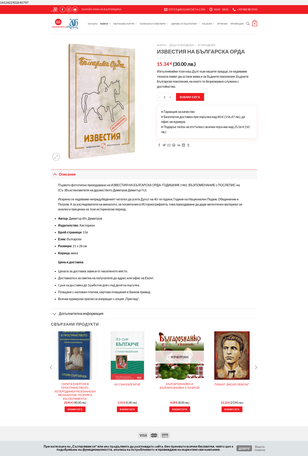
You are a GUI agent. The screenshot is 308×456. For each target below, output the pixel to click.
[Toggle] (55, 174)
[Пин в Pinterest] (173, 145)
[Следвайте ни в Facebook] (62, 9)
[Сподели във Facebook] (159, 145)
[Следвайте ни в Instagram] (69, 9)
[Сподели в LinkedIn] (183, 145)
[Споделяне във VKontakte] (178, 145)
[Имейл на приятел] (168, 145)
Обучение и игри (125, 24)
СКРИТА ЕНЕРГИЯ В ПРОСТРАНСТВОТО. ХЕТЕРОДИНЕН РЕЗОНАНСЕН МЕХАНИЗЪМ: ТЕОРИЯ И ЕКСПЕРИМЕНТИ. (75, 391)
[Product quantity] (164, 97)
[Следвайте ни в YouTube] (75, 9)
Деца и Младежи (182, 45)
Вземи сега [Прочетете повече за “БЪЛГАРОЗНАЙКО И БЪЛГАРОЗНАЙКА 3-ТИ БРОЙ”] (179, 409)
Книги (105, 24)
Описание (63, 174)
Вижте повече (259, 448)
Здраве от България (185, 24)
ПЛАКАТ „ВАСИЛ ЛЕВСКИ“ (231, 384)
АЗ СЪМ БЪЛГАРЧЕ (127, 384)
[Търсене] (247, 24)
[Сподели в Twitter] (164, 145)
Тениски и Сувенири (154, 24)
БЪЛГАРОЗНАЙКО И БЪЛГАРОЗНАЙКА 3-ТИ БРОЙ (180, 385)
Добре (244, 448)
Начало (92, 23)
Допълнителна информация (77, 314)
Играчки (222, 23)
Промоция (237, 23)
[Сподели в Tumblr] (188, 145)
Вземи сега (190, 97)
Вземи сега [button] (75, 409)
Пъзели (208, 24)
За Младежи (206, 45)
